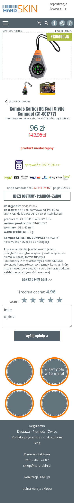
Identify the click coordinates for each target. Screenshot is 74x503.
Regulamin (37, 426)
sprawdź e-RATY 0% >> (42, 165)
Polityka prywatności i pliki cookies (37, 437)
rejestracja (58, 4)
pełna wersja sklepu (37, 488)
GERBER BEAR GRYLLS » (35, 219)
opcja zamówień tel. (38, 188)
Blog (37, 443)
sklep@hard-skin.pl (37, 465)
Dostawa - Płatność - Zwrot (37, 431)
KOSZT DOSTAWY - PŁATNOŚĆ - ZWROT (37, 196)
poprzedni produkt (17, 101)
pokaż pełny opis (37, 279)
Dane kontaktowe (37, 454)
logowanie (58, 8)
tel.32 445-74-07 (37, 460)
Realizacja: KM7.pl (37, 477)
